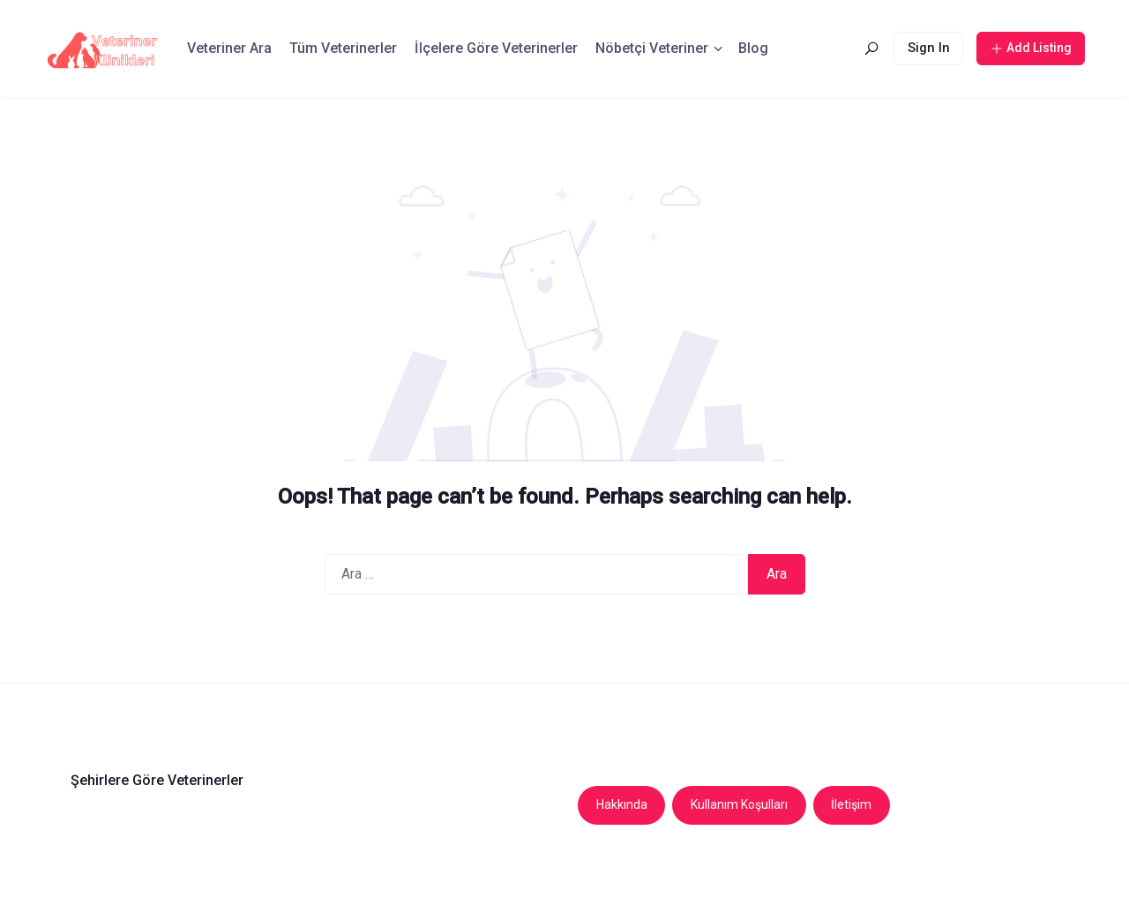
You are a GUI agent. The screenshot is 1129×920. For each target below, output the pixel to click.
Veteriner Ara (229, 48)
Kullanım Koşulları (739, 804)
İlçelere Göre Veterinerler (496, 48)
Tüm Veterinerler (343, 48)
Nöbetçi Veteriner (651, 48)
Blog (753, 48)
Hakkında (621, 804)
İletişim (851, 804)
